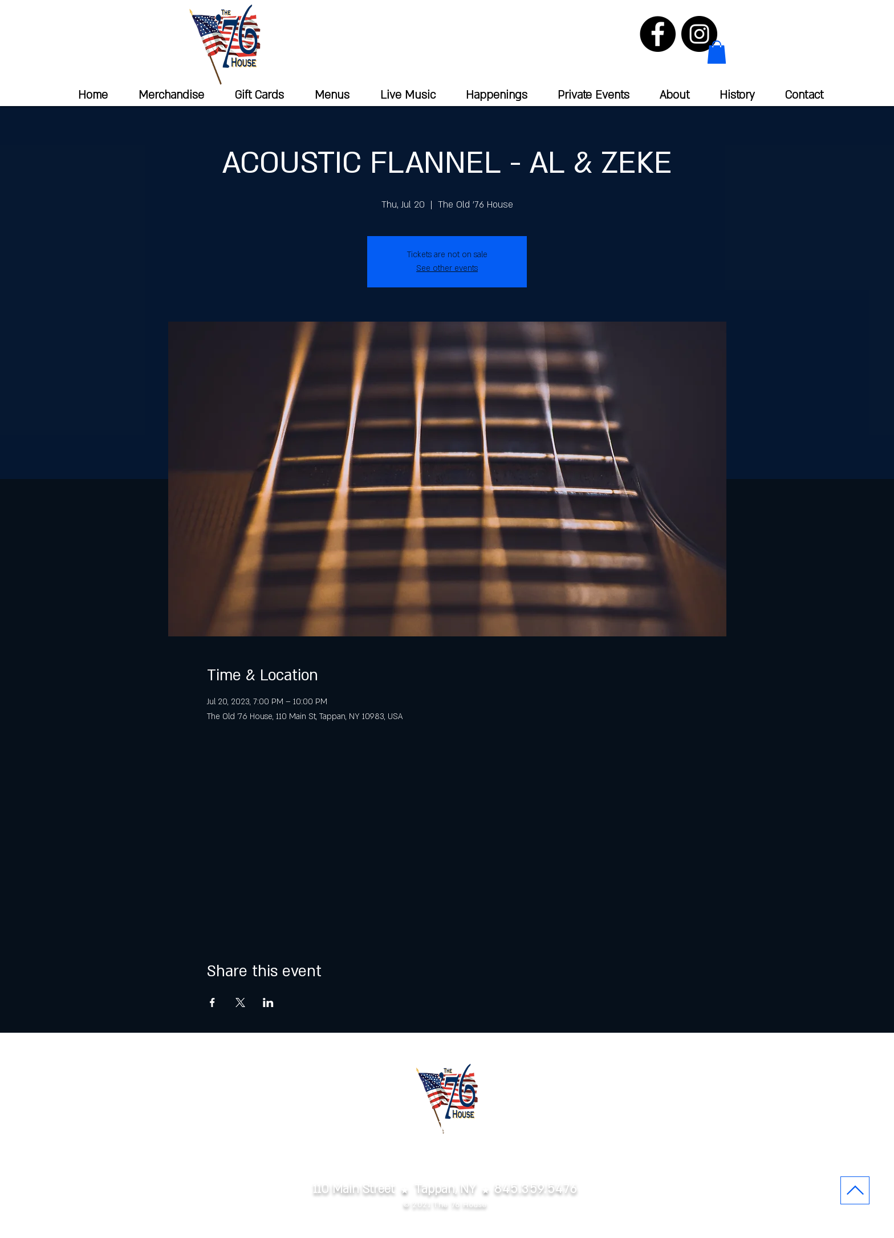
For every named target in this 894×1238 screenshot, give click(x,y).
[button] (716, 52)
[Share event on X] (240, 1002)
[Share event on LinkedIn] (268, 1002)
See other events (447, 268)
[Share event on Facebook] (212, 1002)
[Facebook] (658, 34)
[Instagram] (699, 34)
